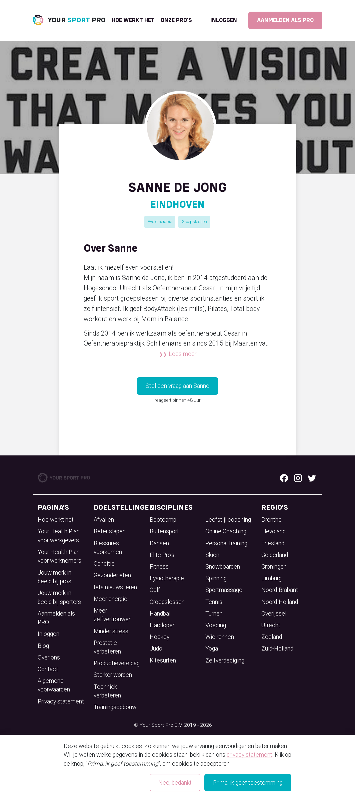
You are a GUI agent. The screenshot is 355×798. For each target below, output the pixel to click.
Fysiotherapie (160, 221)
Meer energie (110, 599)
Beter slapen (110, 531)
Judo (156, 648)
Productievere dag (117, 663)
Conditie (104, 563)
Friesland (272, 543)
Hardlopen (163, 625)
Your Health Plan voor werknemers (59, 556)
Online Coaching (225, 531)
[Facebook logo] (284, 477)
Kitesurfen (163, 660)
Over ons (49, 657)
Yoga (211, 648)
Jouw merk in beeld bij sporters (59, 597)
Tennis (213, 602)
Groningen (274, 566)
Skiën (212, 555)
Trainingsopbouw (115, 707)
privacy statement (249, 754)
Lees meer (182, 354)
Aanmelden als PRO (285, 20)
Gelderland (274, 555)
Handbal (160, 613)
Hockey (159, 637)
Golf (155, 590)
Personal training (226, 543)
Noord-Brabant (279, 590)
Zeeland (271, 637)
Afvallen (104, 519)
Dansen (159, 543)
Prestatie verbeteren (107, 647)
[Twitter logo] (312, 477)
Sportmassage (223, 590)
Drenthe (271, 519)
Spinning (216, 578)
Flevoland (273, 531)
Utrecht (270, 625)
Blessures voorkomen (108, 547)
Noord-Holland (279, 602)
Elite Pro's (162, 555)
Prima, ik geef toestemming (248, 782)
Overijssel (273, 613)
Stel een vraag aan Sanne (177, 386)
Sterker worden (113, 674)
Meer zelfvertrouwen (113, 615)
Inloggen (223, 20)
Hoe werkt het (133, 20)
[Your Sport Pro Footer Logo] (64, 477)
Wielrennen (219, 637)
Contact (48, 669)
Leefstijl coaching (228, 519)
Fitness (159, 566)
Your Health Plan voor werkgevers (59, 535)
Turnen (214, 613)
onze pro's (176, 20)
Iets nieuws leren (115, 587)
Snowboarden (222, 566)
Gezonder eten (112, 575)
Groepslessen (194, 221)
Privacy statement (61, 701)
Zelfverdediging (224, 660)
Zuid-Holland (277, 648)
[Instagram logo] (298, 477)
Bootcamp (163, 519)
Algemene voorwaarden (54, 685)
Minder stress (111, 631)
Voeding (215, 625)
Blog (43, 646)
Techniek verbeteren (107, 691)
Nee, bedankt (175, 782)
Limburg (271, 578)
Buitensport (164, 531)
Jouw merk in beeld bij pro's (54, 577)
